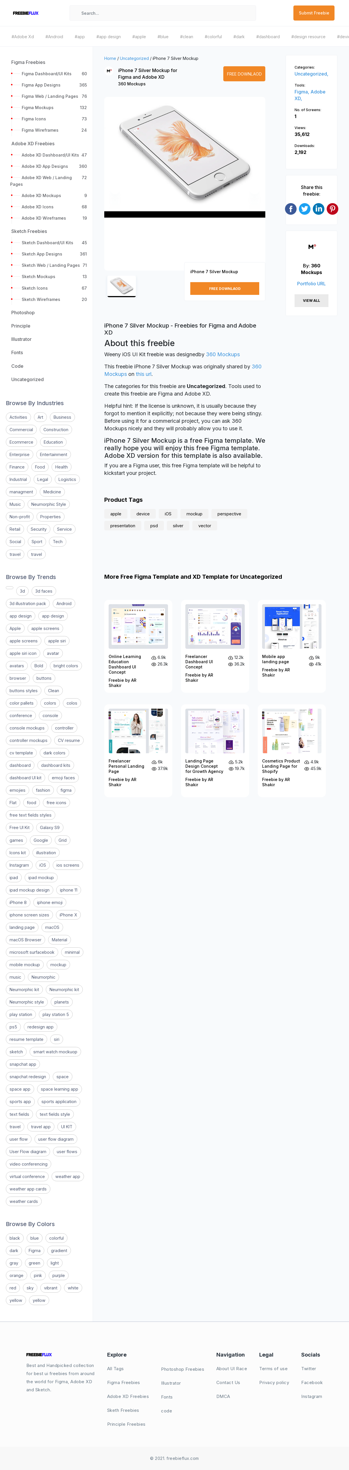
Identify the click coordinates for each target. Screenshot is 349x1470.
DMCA (223, 1396)
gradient (59, 1250)
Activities (18, 417)
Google (41, 840)
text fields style (55, 1114)
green (34, 1262)
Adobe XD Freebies (128, 1396)
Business (62, 417)
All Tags (115, 1368)
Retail (15, 529)
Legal (42, 479)
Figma (35, 1250)
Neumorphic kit (24, 989)
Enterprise (20, 454)
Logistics (67, 479)
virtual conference (27, 1176)
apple (115, 513)
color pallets (22, 703)
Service (64, 529)
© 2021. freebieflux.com (174, 1458)
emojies (17, 790)
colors (50, 703)
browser (18, 678)
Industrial (18, 479)
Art (40, 417)
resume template (26, 1039)
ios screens (67, 865)
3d (22, 591)
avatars (17, 665)
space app (20, 1089)
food (31, 802)
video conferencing (28, 1164)
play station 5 (56, 1014)
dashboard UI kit (25, 777)
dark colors (54, 752)
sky (30, 1287)
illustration (46, 852)
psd (154, 525)
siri (56, 1039)
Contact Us (228, 1382)
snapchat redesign (28, 1076)
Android (64, 603)
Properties (50, 516)
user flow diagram (56, 1139)
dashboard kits (55, 765)
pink (38, 1275)
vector (204, 525)
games (16, 840)
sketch (16, 1051)
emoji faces (63, 777)
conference (21, 715)
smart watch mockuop (55, 1051)
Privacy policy (274, 1382)
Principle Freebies (126, 1424)
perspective (229, 513)
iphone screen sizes (29, 914)
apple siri (57, 640)
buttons (44, 678)
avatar (53, 653)
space (62, 1076)
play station (21, 1014)
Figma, (302, 92)
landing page (22, 927)
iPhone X (68, 914)
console (50, 715)
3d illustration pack (28, 603)
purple (58, 1275)
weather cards (24, 1201)
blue (34, 1238)
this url (143, 374)
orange (16, 1275)
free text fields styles (31, 815)
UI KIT (66, 1126)
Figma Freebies (123, 1382)
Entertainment (53, 454)
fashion (43, 790)
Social (15, 541)
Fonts (167, 1397)
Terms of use (273, 1368)
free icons (56, 802)
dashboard (20, 765)
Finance (17, 466)
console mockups (27, 727)
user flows (67, 1151)
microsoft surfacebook (32, 952)
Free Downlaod (244, 73)
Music (15, 504)
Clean (53, 690)
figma (66, 790)
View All (311, 300)
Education (53, 442)
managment (21, 491)
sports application (58, 1101)
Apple (15, 628)
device (143, 513)
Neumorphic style (27, 1001)
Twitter (308, 1368)
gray (14, 1262)
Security (39, 529)
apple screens (45, 628)
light (55, 1262)
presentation (122, 525)
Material (59, 939)
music (15, 977)
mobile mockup (25, 964)
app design (21, 615)
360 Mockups (132, 83)
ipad (14, 877)
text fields (19, 1114)
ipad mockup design (30, 889)
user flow (19, 1139)
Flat (13, 802)
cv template (21, 752)
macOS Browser (25, 939)
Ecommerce (21, 442)
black (15, 1238)
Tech (58, 541)
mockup (58, 964)
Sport (37, 541)
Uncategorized (134, 58)
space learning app (59, 1089)
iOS (42, 865)
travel (15, 554)
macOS (52, 927)
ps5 (13, 1026)
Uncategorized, (311, 74)
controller (64, 727)
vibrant (50, 1287)
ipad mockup (41, 877)
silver (178, 525)
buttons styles (24, 690)
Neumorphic (43, 977)
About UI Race (231, 1368)
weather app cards (28, 1188)
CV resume (69, 740)
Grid (63, 840)
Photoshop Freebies (182, 1369)
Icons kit (18, 852)
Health (61, 466)
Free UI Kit (20, 827)
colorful (56, 1238)
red (13, 1287)
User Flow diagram (28, 1151)
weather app (67, 1176)
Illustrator (171, 1383)
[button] (115, 189)
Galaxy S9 (50, 827)
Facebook (312, 1382)
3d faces (43, 591)
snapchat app (23, 1064)
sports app (20, 1101)
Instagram (19, 865)
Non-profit (20, 516)
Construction (55, 429)
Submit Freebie (314, 12)
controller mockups (28, 740)
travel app (41, 1126)
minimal (72, 952)
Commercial (21, 429)
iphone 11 (68, 889)
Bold (38, 665)
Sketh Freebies (123, 1410)
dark (14, 1250)
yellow (16, 1300)
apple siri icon (23, 653)
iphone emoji (50, 902)
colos (72, 703)
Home (110, 58)
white (73, 1287)
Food (40, 466)
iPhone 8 (18, 902)
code (166, 1411)
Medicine (52, 491)
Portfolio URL (311, 283)
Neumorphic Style (48, 504)
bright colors (66, 665)
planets (61, 1001)
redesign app (41, 1026)
